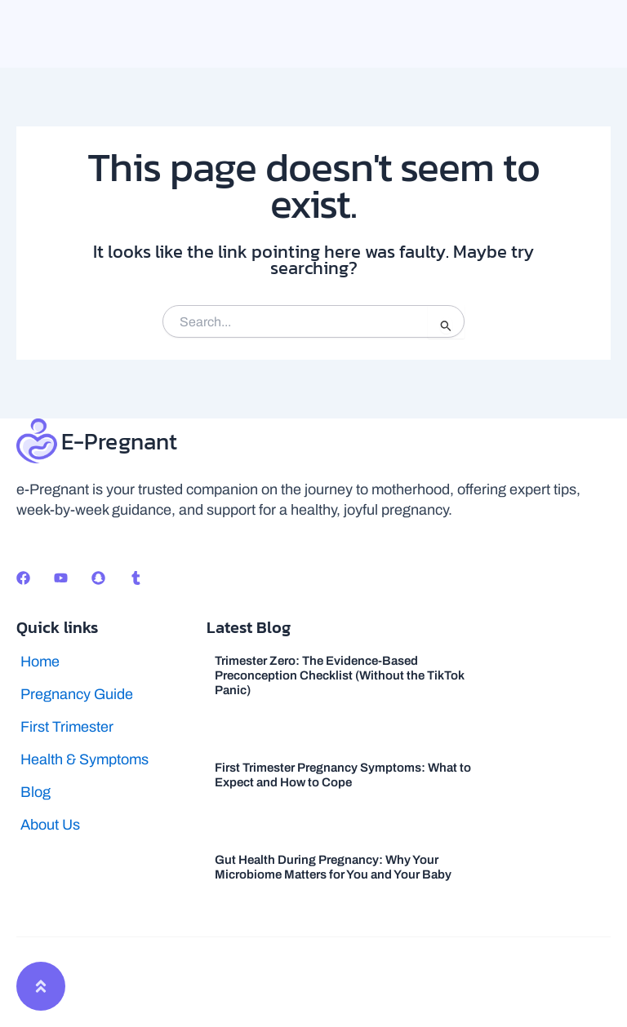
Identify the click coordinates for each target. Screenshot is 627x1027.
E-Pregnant (119, 441)
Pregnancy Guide (76, 694)
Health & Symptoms (84, 759)
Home (40, 661)
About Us (50, 825)
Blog (35, 792)
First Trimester (66, 727)
